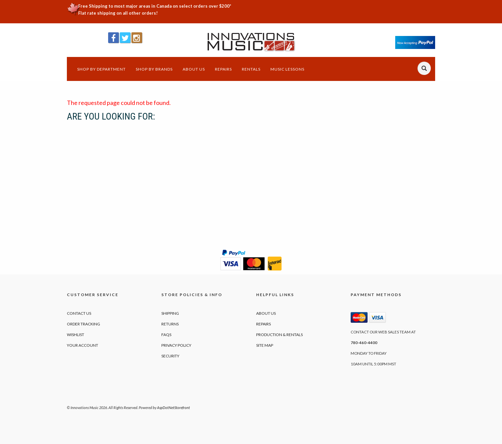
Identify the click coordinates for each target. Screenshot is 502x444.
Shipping (170, 313)
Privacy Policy (176, 345)
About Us (194, 69)
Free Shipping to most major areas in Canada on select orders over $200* (154, 6)
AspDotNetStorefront (173, 407)
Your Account (82, 345)
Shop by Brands (154, 69)
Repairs (223, 69)
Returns (170, 323)
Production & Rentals (279, 334)
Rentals (251, 69)
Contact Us (79, 313)
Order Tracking (83, 323)
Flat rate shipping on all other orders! (118, 13)
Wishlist (75, 334)
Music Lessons (287, 69)
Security (170, 355)
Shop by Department (101, 69)
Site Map (264, 345)
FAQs (166, 334)
